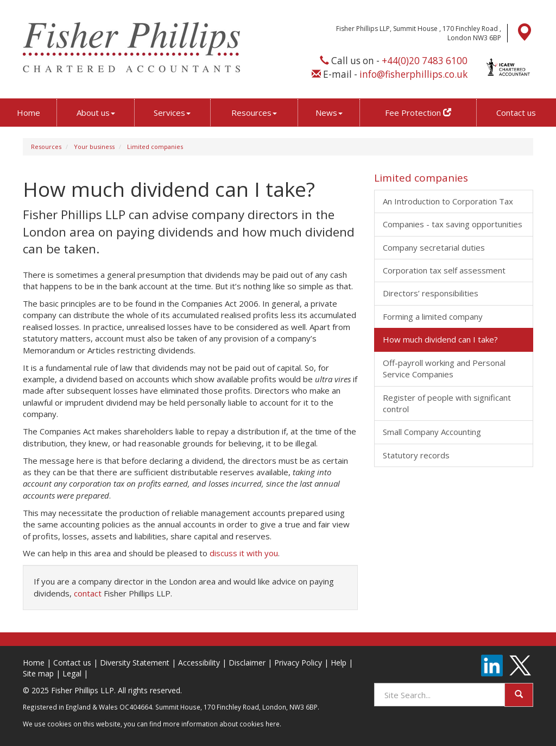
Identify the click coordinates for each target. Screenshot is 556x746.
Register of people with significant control (447, 403)
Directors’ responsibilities (430, 293)
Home (28, 112)
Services (172, 112)
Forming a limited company (433, 316)
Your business (94, 146)
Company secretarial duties (434, 247)
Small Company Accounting (432, 431)
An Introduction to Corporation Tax (448, 201)
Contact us (516, 112)
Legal (71, 673)
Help (338, 662)
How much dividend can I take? (440, 339)
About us (96, 112)
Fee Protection (418, 112)
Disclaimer (247, 662)
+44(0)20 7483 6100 (424, 60)
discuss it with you (244, 553)
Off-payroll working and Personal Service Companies (444, 368)
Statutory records (416, 455)
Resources (254, 112)
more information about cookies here (221, 723)
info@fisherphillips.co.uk (413, 74)
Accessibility (199, 662)
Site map (38, 673)
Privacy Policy (298, 662)
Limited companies (155, 146)
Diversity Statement (134, 662)
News (329, 112)
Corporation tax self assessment (444, 270)
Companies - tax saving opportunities (452, 224)
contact (88, 593)
